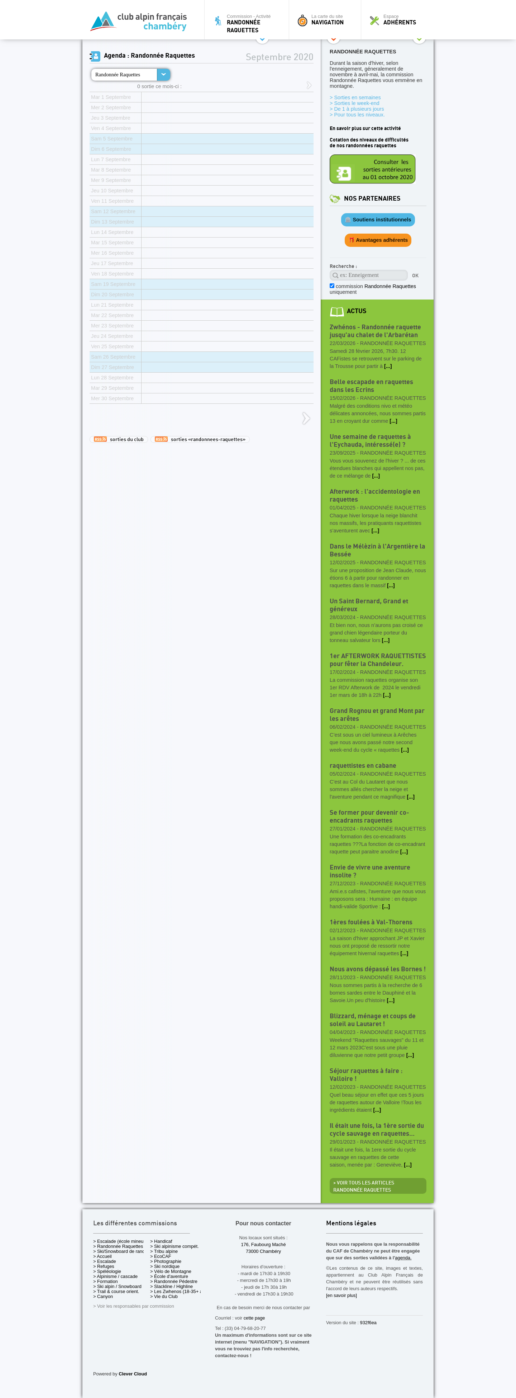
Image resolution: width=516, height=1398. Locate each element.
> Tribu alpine (164, 1251)
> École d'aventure (169, 1276)
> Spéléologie (107, 1271)
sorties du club (119, 439)
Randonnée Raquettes (117, 74)
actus (357, 311)
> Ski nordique (165, 1266)
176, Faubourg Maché (263, 1244)
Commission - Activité (248, 23)
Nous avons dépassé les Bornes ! (378, 969)
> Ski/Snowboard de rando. (121, 1251)
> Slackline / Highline (171, 1286)
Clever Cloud (133, 1374)
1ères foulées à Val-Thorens (371, 922)
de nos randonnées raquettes (363, 145)
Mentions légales (351, 1224)
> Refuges (103, 1266)
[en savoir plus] (341, 1295)
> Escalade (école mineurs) (121, 1241)
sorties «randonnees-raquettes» (200, 439)
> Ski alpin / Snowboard (117, 1286)
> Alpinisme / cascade (115, 1276)
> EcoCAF (160, 1256)
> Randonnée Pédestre (173, 1281)
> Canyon (103, 1296)
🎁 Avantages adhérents (378, 240)
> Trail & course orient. (116, 1291)
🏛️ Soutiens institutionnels (378, 219)
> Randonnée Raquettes (118, 1246)
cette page (254, 1318)
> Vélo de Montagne (170, 1271)
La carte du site (326, 20)
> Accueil (102, 1256)
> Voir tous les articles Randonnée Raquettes (363, 1187)
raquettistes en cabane (363, 765)
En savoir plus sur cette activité (365, 128)
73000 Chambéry (263, 1251)
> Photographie (165, 1261)
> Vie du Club (164, 1296)
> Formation (105, 1281)
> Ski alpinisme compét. (174, 1246)
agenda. (403, 1257)
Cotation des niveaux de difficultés (369, 140)
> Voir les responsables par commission (133, 1306)
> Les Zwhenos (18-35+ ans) (179, 1291)
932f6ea (368, 1322)
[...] (388, 366)
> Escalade (104, 1261)
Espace (399, 20)
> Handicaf (161, 1241)
